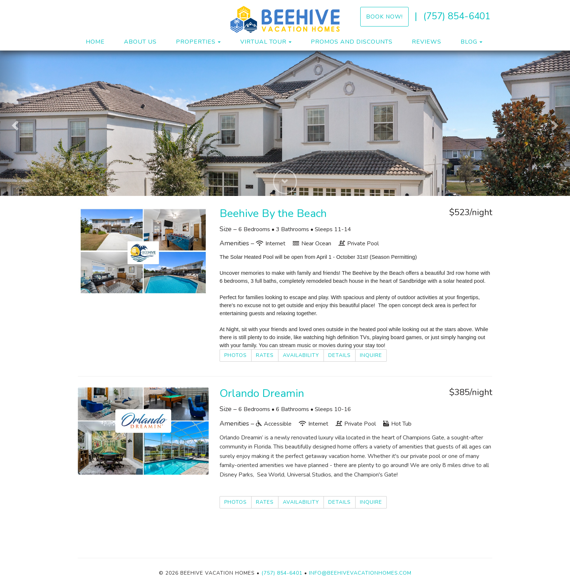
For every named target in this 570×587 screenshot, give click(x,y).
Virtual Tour (263, 42)
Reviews (426, 42)
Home (95, 42)
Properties (196, 42)
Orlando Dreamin (262, 393)
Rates (265, 355)
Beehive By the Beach (273, 213)
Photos (235, 355)
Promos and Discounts (352, 42)
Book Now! (384, 16)
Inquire (371, 355)
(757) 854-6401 (456, 16)
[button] (14, 123)
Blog (469, 42)
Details (339, 355)
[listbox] (285, 123)
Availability (301, 355)
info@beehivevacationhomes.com (360, 573)
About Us (140, 42)
